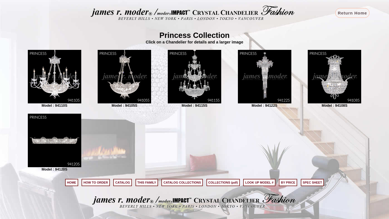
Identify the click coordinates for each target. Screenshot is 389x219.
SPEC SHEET (312, 182)
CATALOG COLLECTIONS (182, 182)
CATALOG (122, 182)
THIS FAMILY (146, 182)
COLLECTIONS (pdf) (223, 182)
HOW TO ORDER (95, 182)
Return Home (352, 13)
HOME (71, 182)
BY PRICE (288, 182)
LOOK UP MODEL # (259, 182)
